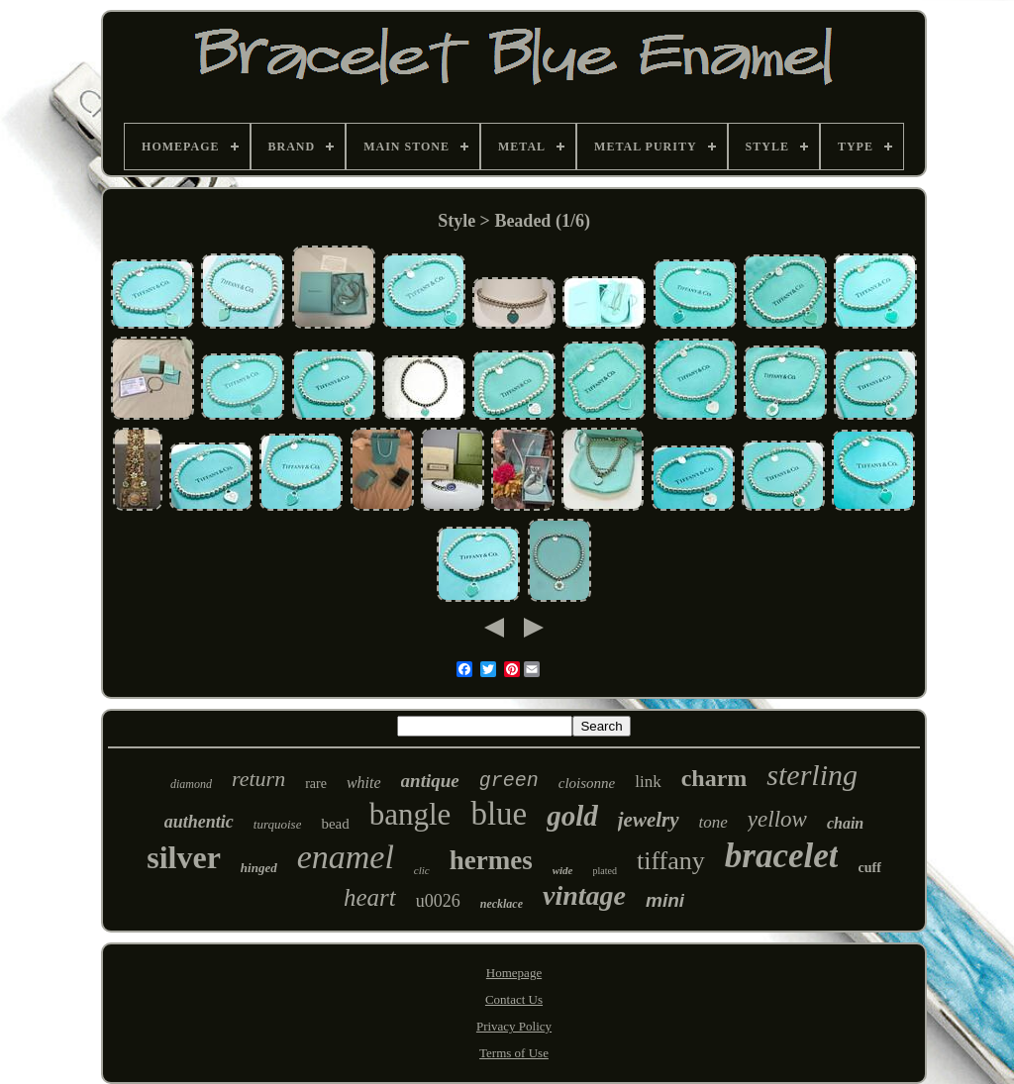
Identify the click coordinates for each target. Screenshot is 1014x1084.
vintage (584, 895)
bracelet (782, 856)
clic (422, 870)
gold (572, 816)
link (647, 781)
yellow (777, 819)
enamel (345, 856)
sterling (812, 774)
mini (665, 900)
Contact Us (514, 999)
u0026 (438, 901)
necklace (501, 904)
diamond (191, 784)
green (509, 780)
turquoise (278, 824)
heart (370, 897)
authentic (199, 822)
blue (498, 814)
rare (316, 783)
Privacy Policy (514, 1026)
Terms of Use (514, 1052)
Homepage (514, 972)
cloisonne (587, 783)
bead (335, 824)
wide (563, 870)
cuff (869, 867)
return (258, 778)
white (364, 782)
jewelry (648, 820)
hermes (491, 860)
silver (184, 857)
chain (845, 823)
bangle (410, 814)
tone (713, 822)
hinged (259, 867)
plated (605, 870)
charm (714, 778)
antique (430, 780)
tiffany (671, 860)
